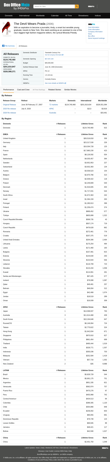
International (24, 16)
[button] (97, 39)
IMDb (64, 454)
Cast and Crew (23, 90)
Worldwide (40, 16)
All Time (68, 16)
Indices (98, 16)
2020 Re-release (9, 109)
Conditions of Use (34, 460)
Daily (42, 448)
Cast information (93, 27)
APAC (51, 109)
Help (70, 451)
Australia (52, 113)
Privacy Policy (48, 460)
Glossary (41, 451)
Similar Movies (70, 90)
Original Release (9, 105)
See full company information (54, 55)
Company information (95, 32)
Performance (8, 90)
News (90, 34)
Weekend (49, 448)
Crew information (94, 29)
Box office (91, 36)
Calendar (55, 16)
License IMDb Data (60, 451)
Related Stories (54, 90)
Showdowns (83, 16)
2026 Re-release (9, 113)
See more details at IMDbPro (55, 83)
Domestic (9, 16)
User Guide (49, 451)
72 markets (53, 105)
